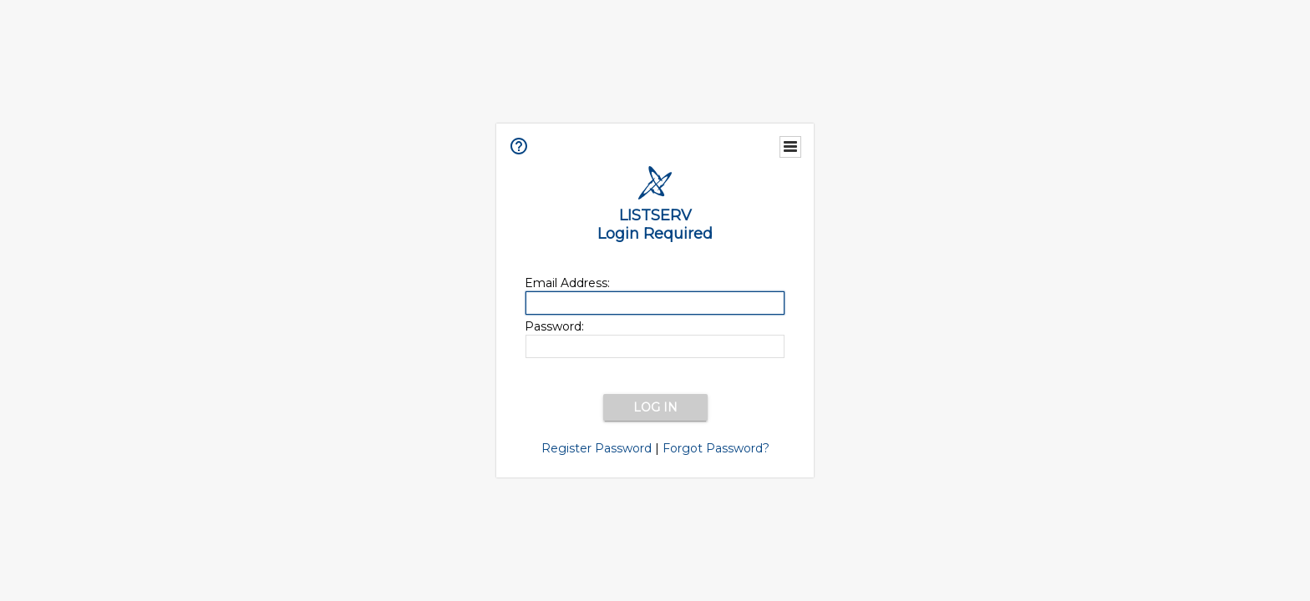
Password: (554, 326)
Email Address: (567, 282)
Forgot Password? (716, 448)
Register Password (596, 448)
